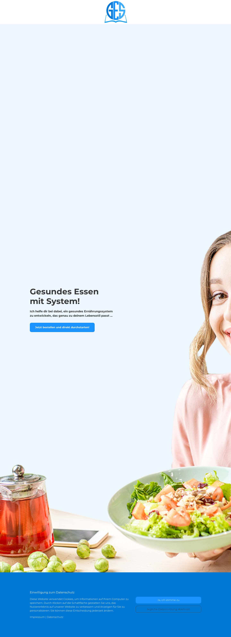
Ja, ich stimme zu (169, 600)
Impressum (37, 617)
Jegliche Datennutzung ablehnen (168, 609)
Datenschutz (55, 617)
